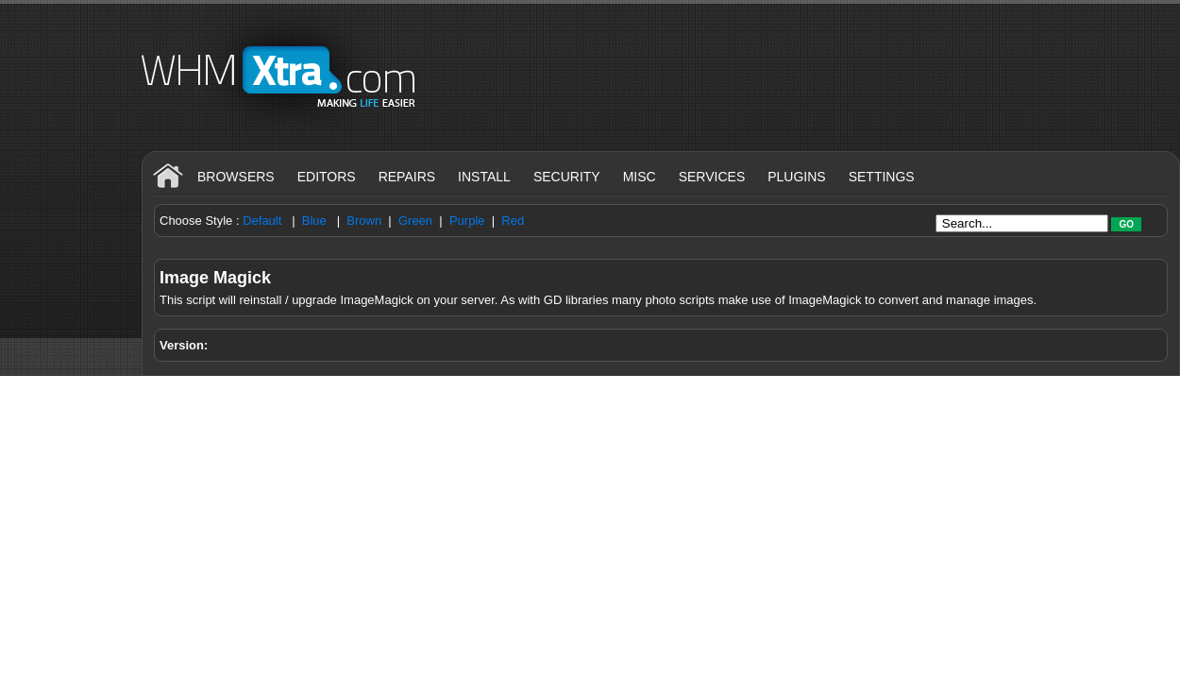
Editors (326, 176)
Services (712, 176)
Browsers (236, 176)
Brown (363, 220)
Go (1126, 224)
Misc (639, 176)
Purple (467, 220)
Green (415, 220)
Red (512, 220)
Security (566, 176)
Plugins (796, 176)
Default (262, 220)
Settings (882, 176)
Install (484, 176)
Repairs (407, 176)
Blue (314, 220)
